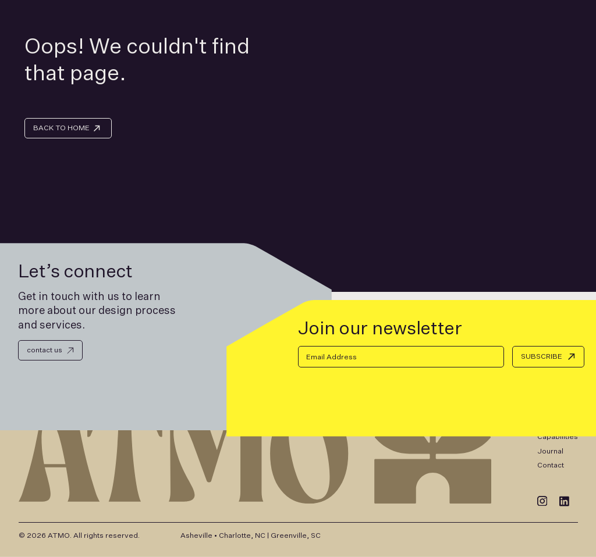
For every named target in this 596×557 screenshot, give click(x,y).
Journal (550, 451)
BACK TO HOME (61, 127)
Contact (550, 464)
